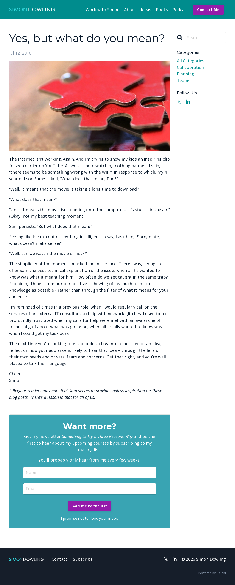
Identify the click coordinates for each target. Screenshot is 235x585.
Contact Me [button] (208, 9)
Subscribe (83, 559)
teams (183, 80)
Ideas (146, 9)
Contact (59, 559)
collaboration (190, 67)
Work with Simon (103, 9)
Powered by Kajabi (212, 573)
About (130, 9)
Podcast (180, 9)
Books (162, 9)
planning (185, 74)
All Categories (190, 60)
